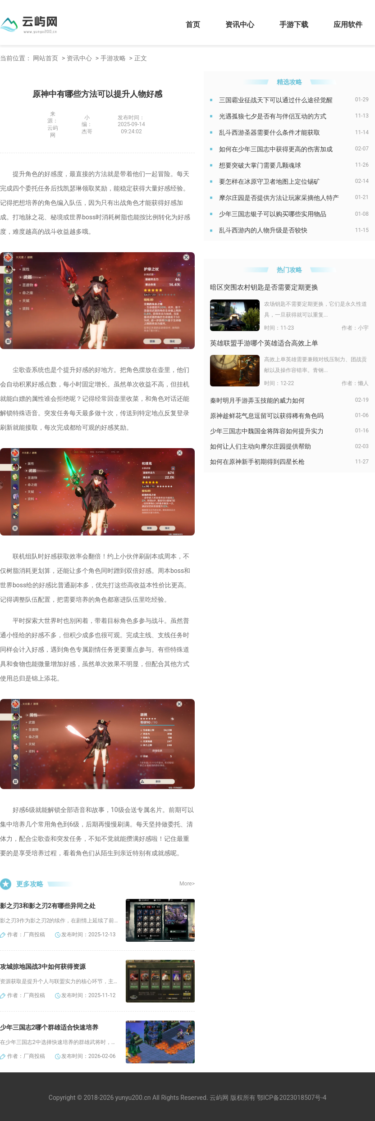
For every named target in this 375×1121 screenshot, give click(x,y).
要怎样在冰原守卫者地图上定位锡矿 (269, 181)
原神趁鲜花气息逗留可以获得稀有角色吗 (267, 415)
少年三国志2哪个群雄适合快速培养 (49, 1027)
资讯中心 (239, 24)
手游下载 (293, 24)
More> (187, 883)
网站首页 (45, 58)
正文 (140, 58)
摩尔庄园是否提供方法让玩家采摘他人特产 (279, 197)
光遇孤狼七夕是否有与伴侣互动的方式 (272, 116)
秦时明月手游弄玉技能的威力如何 (257, 400)
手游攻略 (113, 58)
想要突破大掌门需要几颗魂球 (260, 165)
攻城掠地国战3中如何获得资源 (43, 966)
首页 (193, 24)
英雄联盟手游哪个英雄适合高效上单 (264, 343)
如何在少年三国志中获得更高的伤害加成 (276, 149)
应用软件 (348, 24)
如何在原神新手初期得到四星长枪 (257, 461)
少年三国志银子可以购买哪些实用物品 (272, 214)
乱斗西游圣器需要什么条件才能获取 (269, 132)
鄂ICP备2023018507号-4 (291, 1097)
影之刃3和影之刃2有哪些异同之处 (48, 905)
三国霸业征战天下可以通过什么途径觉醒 (276, 100)
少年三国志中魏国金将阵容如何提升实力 (267, 431)
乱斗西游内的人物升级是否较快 (263, 230)
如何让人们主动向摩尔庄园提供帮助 (260, 446)
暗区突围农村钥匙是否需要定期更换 (264, 287)
